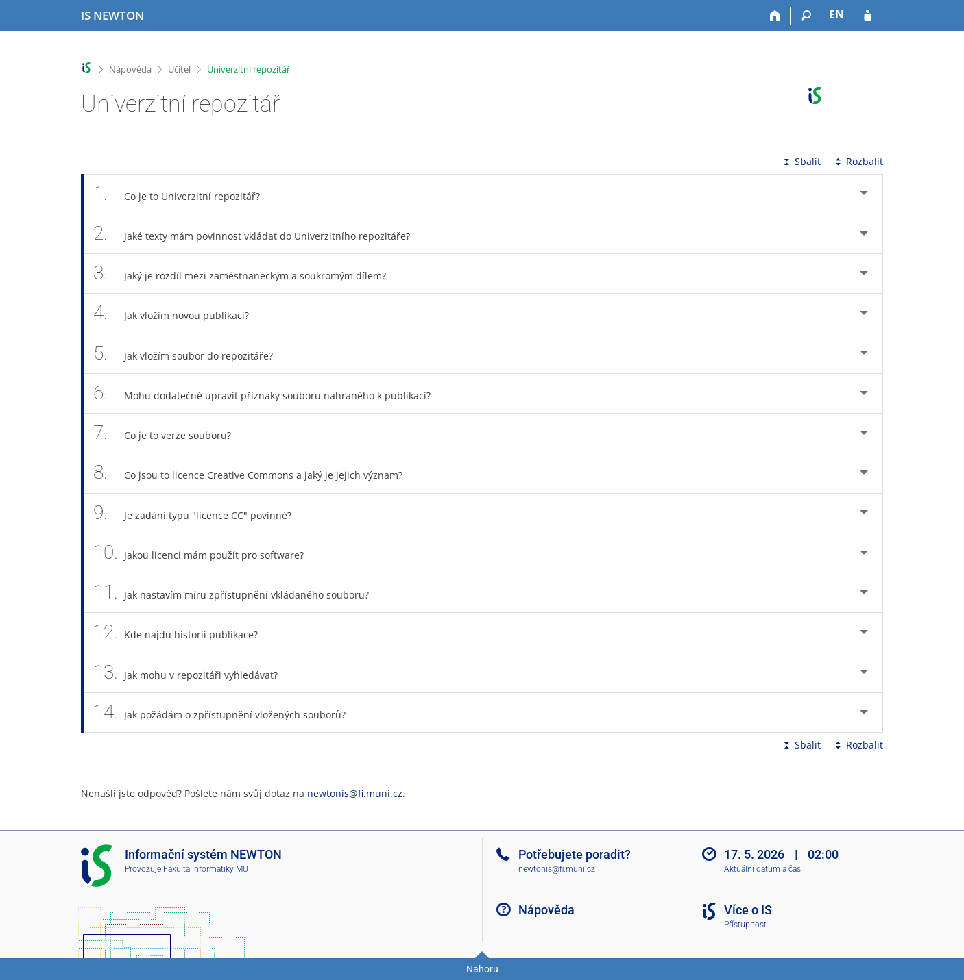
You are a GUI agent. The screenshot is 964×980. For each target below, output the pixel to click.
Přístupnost (745, 924)
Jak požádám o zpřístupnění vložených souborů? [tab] (227, 713)
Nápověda (130, 69)
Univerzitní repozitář (248, 69)
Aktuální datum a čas (762, 869)
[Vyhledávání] (806, 16)
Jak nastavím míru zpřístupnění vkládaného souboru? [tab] (238, 593)
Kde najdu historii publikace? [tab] (183, 632)
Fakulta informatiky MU (205, 869)
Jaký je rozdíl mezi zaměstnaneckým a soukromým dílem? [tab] (247, 274)
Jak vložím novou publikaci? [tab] (178, 313)
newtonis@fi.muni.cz (354, 793)
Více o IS (748, 910)
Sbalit (801, 161)
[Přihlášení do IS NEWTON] (867, 16)
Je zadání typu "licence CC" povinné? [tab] (199, 513)
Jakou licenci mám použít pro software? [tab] (206, 553)
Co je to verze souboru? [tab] (169, 433)
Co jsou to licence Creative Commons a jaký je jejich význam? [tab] (255, 473)
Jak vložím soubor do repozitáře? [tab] (190, 354)
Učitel (179, 69)
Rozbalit (857, 161)
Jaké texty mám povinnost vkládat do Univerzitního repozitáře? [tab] (259, 234)
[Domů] (775, 16)
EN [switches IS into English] (836, 14)
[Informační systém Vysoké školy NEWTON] (112, 16)
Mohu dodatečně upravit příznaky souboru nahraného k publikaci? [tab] (269, 393)
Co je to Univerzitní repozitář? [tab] (184, 194)
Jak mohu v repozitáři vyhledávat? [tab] (193, 673)
